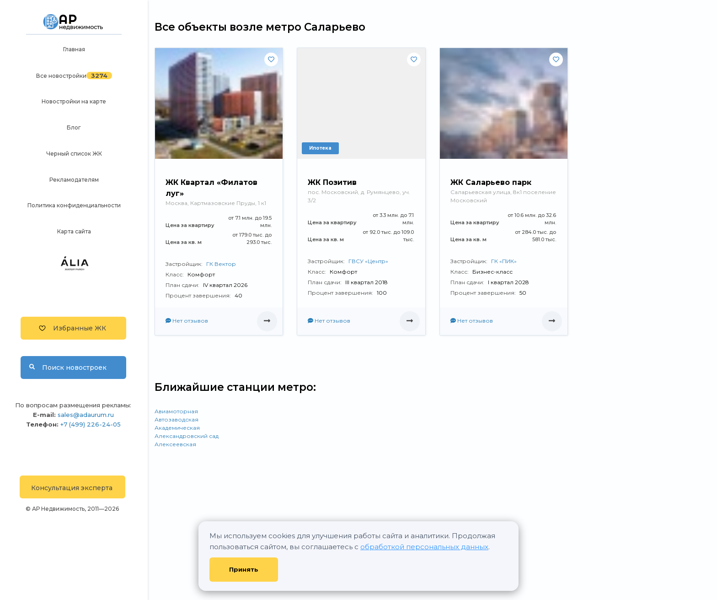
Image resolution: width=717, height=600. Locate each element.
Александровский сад (187, 435)
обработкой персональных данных (424, 546)
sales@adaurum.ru (86, 414)
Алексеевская (175, 444)
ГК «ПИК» (504, 261)
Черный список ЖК (74, 153)
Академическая (177, 427)
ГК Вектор (221, 263)
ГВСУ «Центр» (368, 261)
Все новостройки (61, 75)
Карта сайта (74, 231)
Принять (243, 569)
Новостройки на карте (74, 101)
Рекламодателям (74, 179)
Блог (74, 127)
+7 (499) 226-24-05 (90, 424)
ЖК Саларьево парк (490, 182)
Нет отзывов (187, 320)
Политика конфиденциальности (74, 205)
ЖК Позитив (332, 182)
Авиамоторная (176, 411)
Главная (74, 49)
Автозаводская (176, 419)
